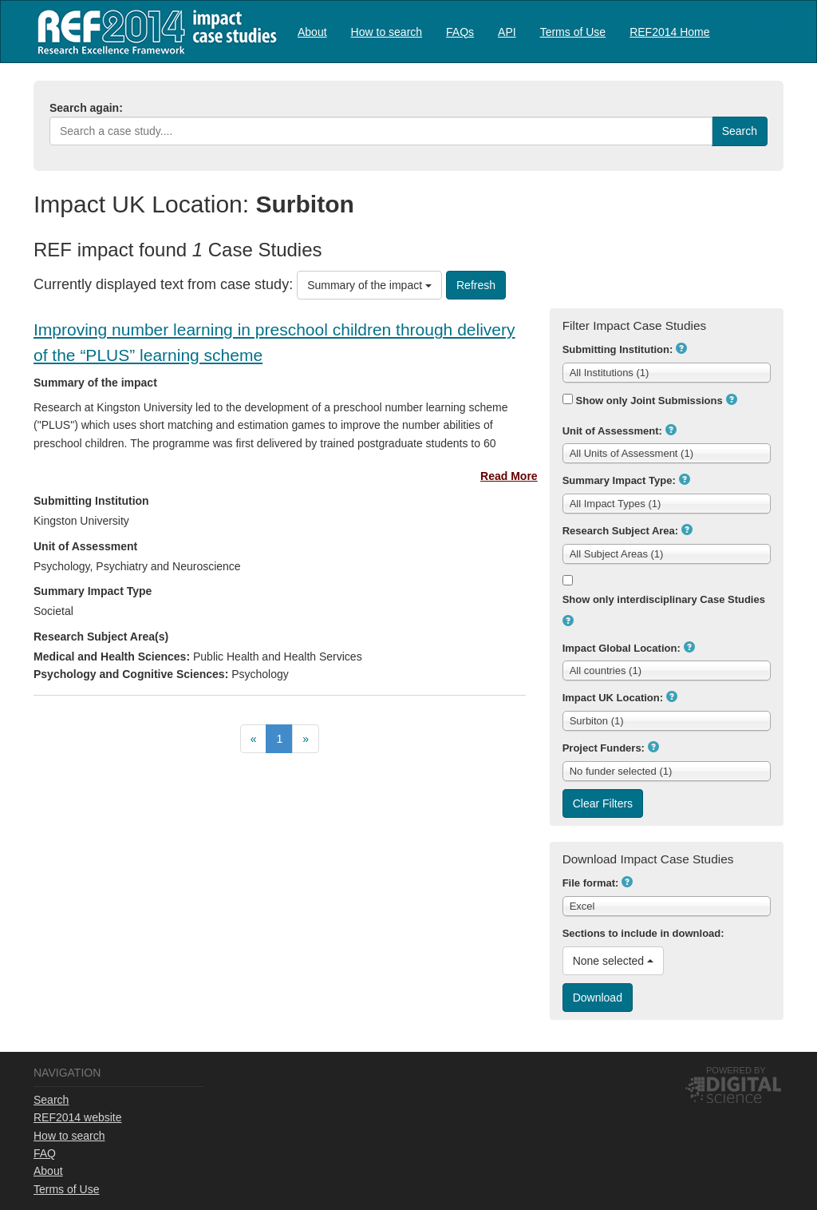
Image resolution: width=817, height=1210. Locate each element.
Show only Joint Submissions (649, 401)
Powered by (736, 1070)
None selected (613, 960)
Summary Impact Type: (619, 480)
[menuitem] (312, 32)
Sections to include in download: (643, 933)
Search (51, 1099)
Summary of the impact (369, 285)
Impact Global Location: (621, 648)
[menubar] (504, 32)
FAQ (45, 1153)
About (312, 32)
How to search (386, 32)
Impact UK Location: (612, 698)
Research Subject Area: (620, 531)
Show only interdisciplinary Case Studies (663, 599)
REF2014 (154, 32)
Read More (509, 476)
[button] (681, 348)
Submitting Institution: (617, 349)
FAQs (460, 32)
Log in (768, 25)
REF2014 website (78, 1117)
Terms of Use (573, 32)
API (507, 32)
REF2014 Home (669, 32)
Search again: (86, 107)
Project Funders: (603, 748)
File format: (590, 883)
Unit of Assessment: (612, 431)
